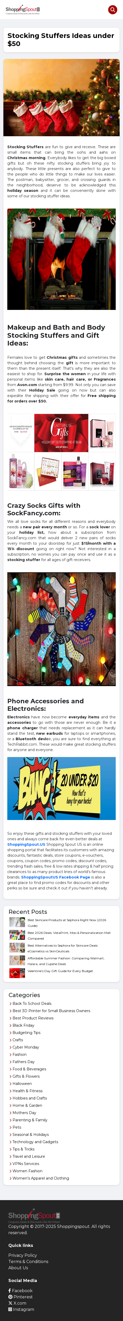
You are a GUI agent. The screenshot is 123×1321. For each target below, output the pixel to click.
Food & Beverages (27, 1069)
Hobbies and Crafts (28, 1098)
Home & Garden (25, 1105)
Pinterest (20, 1296)
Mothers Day (22, 1112)
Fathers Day (22, 1061)
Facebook (20, 1290)
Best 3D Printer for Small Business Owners (49, 1010)
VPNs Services (24, 1163)
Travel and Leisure (27, 1156)
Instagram (21, 1309)
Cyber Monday (24, 1047)
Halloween (20, 1083)
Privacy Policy (22, 1255)
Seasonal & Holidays (29, 1134)
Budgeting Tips (24, 1032)
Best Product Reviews (31, 1018)
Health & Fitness (25, 1091)
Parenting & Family (28, 1120)
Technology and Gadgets (33, 1142)
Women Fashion (25, 1171)
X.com (17, 1303)
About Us (18, 1267)
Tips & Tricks (21, 1149)
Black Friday (21, 1025)
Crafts (16, 1040)
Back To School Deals (30, 1003)
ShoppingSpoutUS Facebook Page (55, 877)
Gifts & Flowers (24, 1076)
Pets (15, 1127)
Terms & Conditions (28, 1261)
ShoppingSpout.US (26, 844)
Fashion (18, 1054)
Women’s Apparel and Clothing (39, 1178)
